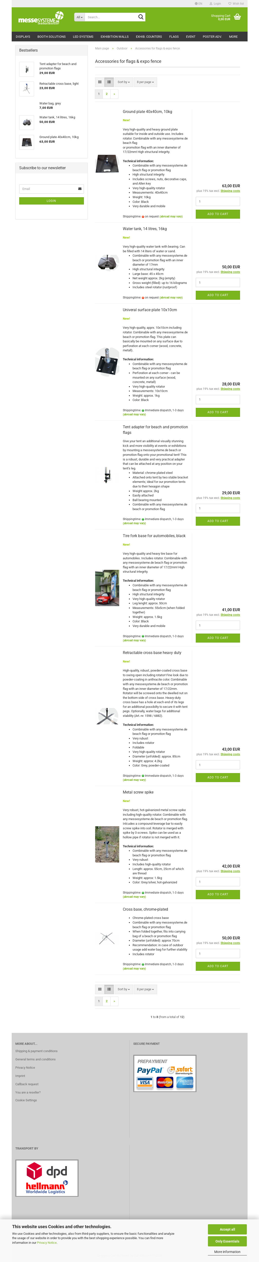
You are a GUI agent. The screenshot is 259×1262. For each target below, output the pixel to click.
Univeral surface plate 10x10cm (150, 310)
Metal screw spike (138, 792)
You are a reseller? (28, 1092)
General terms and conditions (35, 1059)
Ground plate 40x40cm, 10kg (147, 111)
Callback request (26, 1084)
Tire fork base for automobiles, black (154, 535)
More (233, 36)
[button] (198, 3)
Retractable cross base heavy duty (152, 652)
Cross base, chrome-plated (145, 909)
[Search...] (79, 17)
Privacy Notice (47, 1242)
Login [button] (215, 3)
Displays (23, 36)
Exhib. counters (149, 36)
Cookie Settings (26, 1100)
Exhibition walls (115, 36)
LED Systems (83, 36)
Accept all (227, 1229)
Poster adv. (212, 36)
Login (51, 201)
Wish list (236, 3)
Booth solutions (51, 36)
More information (227, 1252)
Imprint (20, 1076)
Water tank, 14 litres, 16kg (145, 228)
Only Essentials (227, 1241)
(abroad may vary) (171, 216)
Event (191, 36)
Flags (174, 36)
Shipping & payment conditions (36, 1051)
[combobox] (124, 82)
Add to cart (217, 214)
